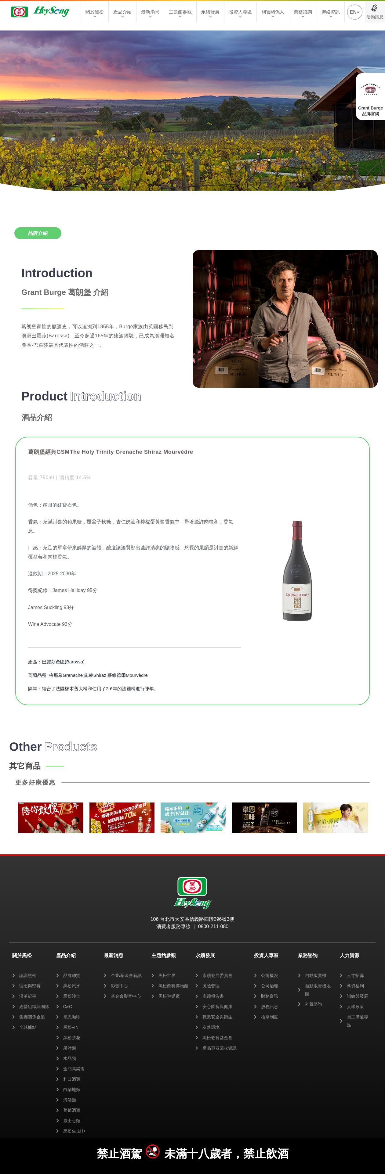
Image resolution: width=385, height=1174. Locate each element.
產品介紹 (122, 13)
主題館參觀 (180, 13)
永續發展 (210, 13)
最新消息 (150, 13)
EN (355, 12)
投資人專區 (240, 13)
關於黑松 (94, 13)
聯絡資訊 (330, 13)
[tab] (37, 233)
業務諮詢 (303, 13)
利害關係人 (272, 13)
